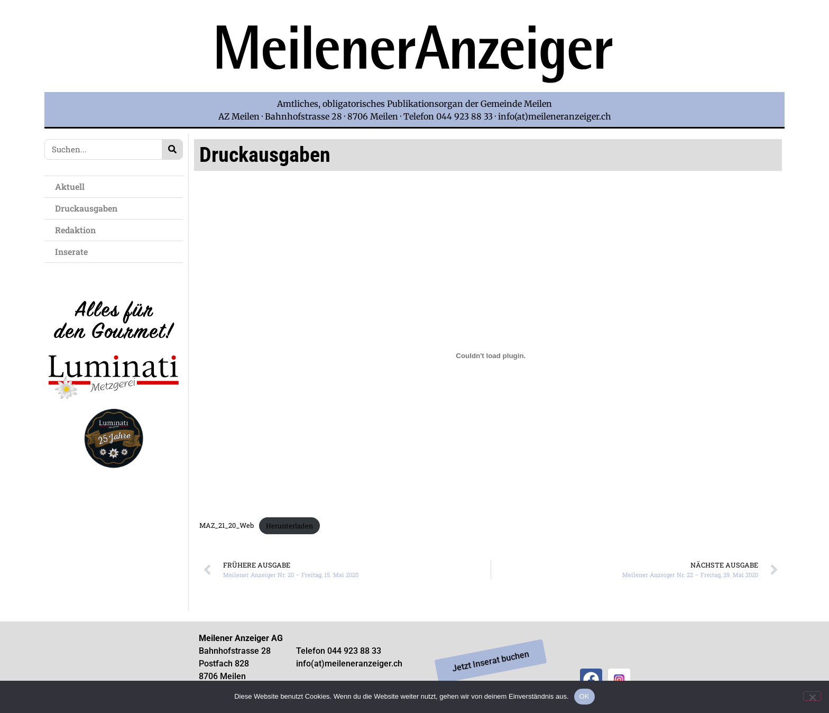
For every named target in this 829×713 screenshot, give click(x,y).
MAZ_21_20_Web (226, 526)
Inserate (74, 251)
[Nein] (812, 696)
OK (584, 696)
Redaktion (78, 229)
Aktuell (72, 186)
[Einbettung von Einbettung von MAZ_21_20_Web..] (490, 356)
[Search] (172, 149)
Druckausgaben (86, 208)
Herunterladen (289, 526)
